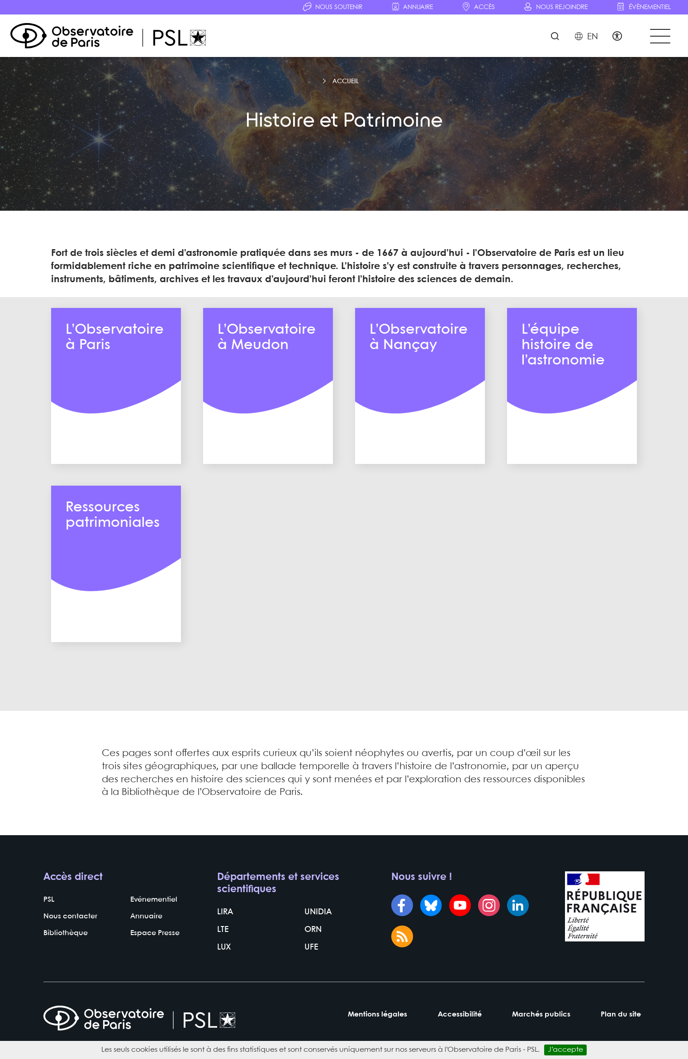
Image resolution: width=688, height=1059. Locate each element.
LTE (222, 949)
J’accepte (565, 1049)
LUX (223, 966)
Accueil (345, 96)
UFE (310, 966)
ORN (312, 949)
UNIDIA (316, 933)
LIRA (224, 933)
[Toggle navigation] (657, 41)
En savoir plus (116, 458)
